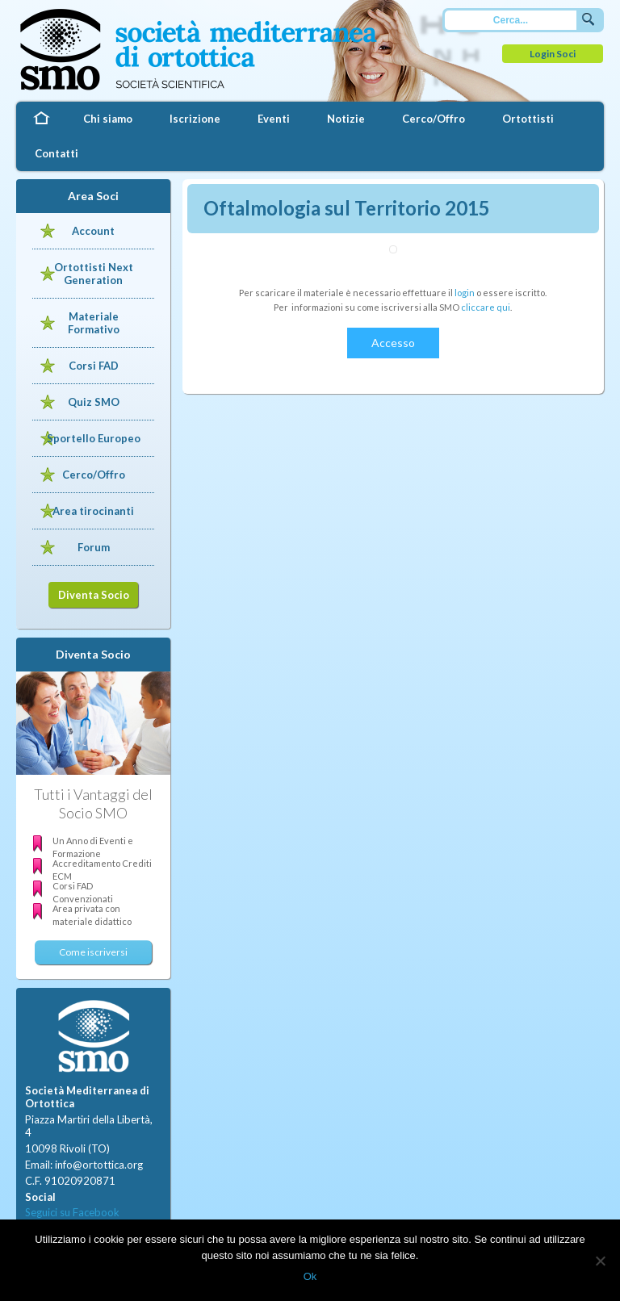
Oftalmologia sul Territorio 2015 (346, 208)
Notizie (346, 118)
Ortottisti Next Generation (93, 274)
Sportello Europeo (93, 438)
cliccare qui (485, 307)
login (465, 292)
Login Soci (553, 54)
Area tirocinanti (93, 510)
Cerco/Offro (433, 118)
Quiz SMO (93, 401)
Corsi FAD (94, 365)
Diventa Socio (93, 594)
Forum (94, 547)
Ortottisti (528, 118)
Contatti (56, 153)
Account (93, 230)
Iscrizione (195, 118)
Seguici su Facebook (72, 1212)
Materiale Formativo (93, 323)
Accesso (393, 342)
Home (40, 119)
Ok (310, 1276)
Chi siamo (107, 118)
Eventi (274, 118)
